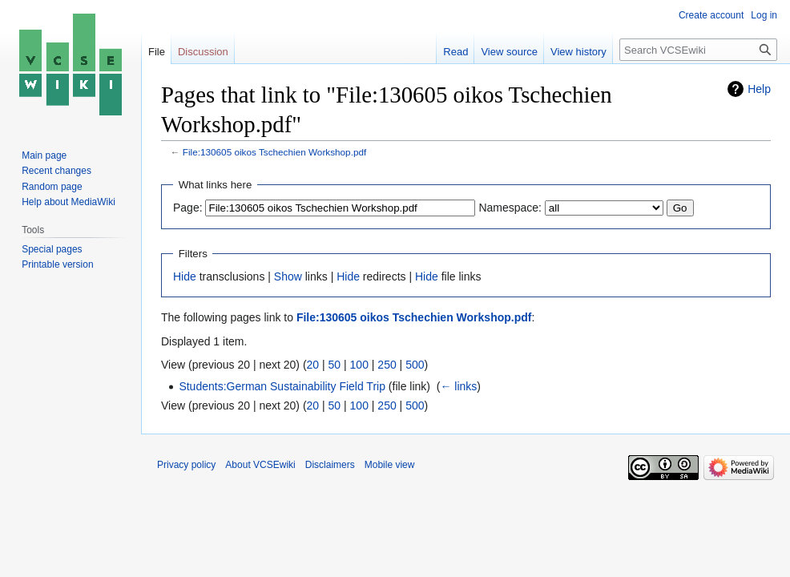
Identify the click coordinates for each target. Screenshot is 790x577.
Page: (188, 207)
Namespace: (510, 207)
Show (288, 276)
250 (386, 364)
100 (359, 364)
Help (759, 89)
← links (458, 386)
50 (334, 364)
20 (313, 364)
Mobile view (390, 464)
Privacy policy (186, 464)
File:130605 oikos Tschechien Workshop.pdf (274, 152)
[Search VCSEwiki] (698, 49)
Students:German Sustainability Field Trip (282, 386)
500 (414, 364)
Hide (184, 276)
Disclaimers (330, 464)
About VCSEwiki (260, 464)
